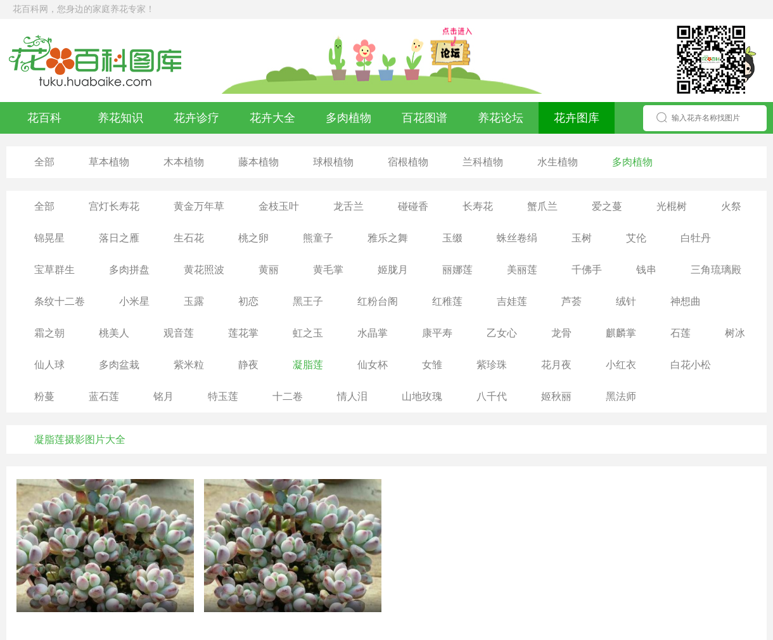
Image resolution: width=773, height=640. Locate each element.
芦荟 (571, 301)
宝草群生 (54, 269)
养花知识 (120, 118)
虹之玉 (308, 333)
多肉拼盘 (129, 269)
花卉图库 (576, 118)
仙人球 (49, 364)
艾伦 (636, 238)
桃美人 (114, 333)
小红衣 (621, 364)
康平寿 (437, 333)
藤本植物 (258, 162)
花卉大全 (272, 118)
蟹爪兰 (542, 206)
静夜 (248, 364)
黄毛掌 (328, 269)
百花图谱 (424, 118)
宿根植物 (408, 162)
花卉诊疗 (196, 118)
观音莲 (178, 333)
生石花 (189, 238)
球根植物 (333, 162)
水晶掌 (372, 333)
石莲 (680, 333)
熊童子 (318, 238)
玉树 (582, 238)
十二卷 (287, 396)
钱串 (646, 269)
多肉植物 (348, 118)
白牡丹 (695, 238)
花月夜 (556, 364)
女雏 (432, 364)
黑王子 (308, 301)
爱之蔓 (607, 206)
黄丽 (269, 269)
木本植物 (183, 162)
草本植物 (109, 162)
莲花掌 (243, 333)
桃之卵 (253, 238)
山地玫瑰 (422, 396)
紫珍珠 (491, 364)
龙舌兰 (348, 206)
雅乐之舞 (387, 238)
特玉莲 (223, 396)
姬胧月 (393, 269)
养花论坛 (500, 118)
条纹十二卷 (59, 301)
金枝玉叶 (279, 206)
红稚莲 (447, 301)
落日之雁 (119, 238)
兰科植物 (483, 162)
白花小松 (690, 364)
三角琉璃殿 (716, 269)
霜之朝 (49, 333)
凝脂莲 (308, 364)
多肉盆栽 (119, 364)
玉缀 (452, 238)
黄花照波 (204, 269)
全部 (44, 162)
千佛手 (587, 269)
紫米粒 (189, 364)
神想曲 (685, 301)
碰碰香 (413, 206)
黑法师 (621, 396)
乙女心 (502, 333)
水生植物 (557, 162)
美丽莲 (522, 269)
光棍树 (671, 206)
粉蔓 (44, 396)
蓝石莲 (104, 396)
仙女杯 (372, 364)
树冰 (735, 333)
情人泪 (352, 396)
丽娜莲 (457, 269)
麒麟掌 (621, 333)
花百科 (44, 118)
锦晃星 (49, 238)
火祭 (731, 206)
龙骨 (561, 333)
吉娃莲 (512, 301)
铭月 (163, 396)
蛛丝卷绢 (517, 238)
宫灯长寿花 (114, 206)
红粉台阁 (377, 301)
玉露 (194, 301)
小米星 (134, 301)
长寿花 (478, 206)
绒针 (626, 301)
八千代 (491, 396)
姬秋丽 (556, 396)
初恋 (248, 301)
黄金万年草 (199, 206)
